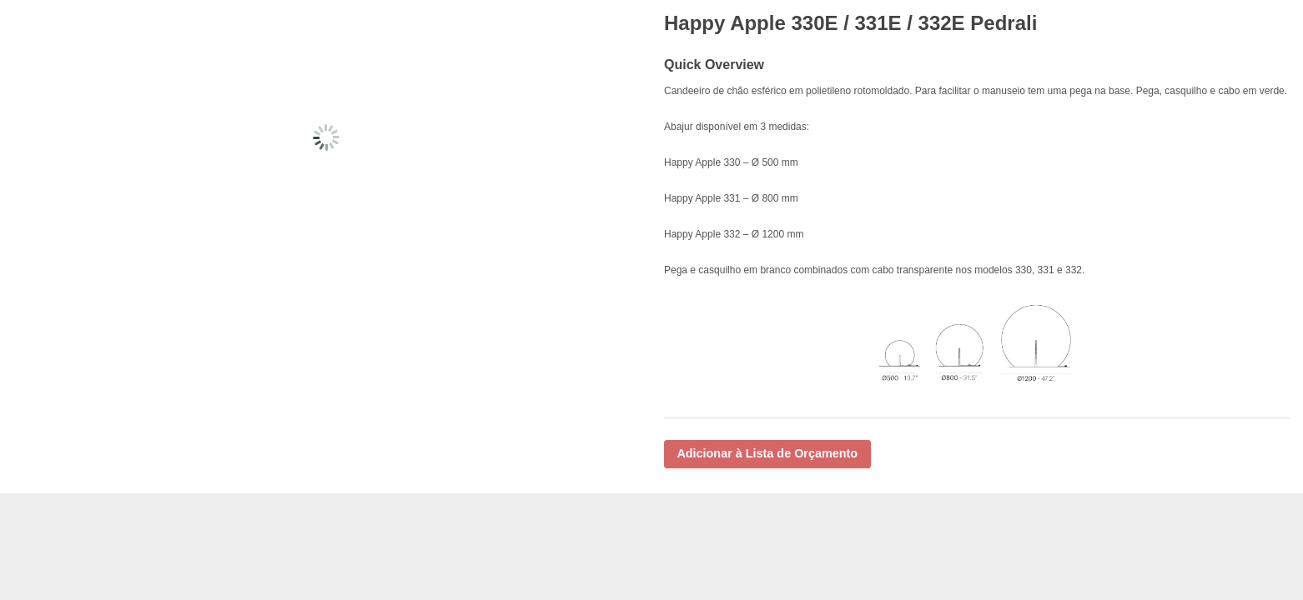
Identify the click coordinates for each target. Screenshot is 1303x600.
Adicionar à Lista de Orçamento (767, 453)
